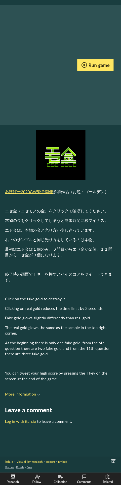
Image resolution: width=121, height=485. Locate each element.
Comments (84, 479)
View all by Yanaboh (29, 462)
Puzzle (20, 467)
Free (29, 467)
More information (22, 394)
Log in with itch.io (20, 421)
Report (50, 462)
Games (9, 467)
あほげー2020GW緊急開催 (29, 191)
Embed (62, 462)
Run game (95, 65)
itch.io (9, 462)
